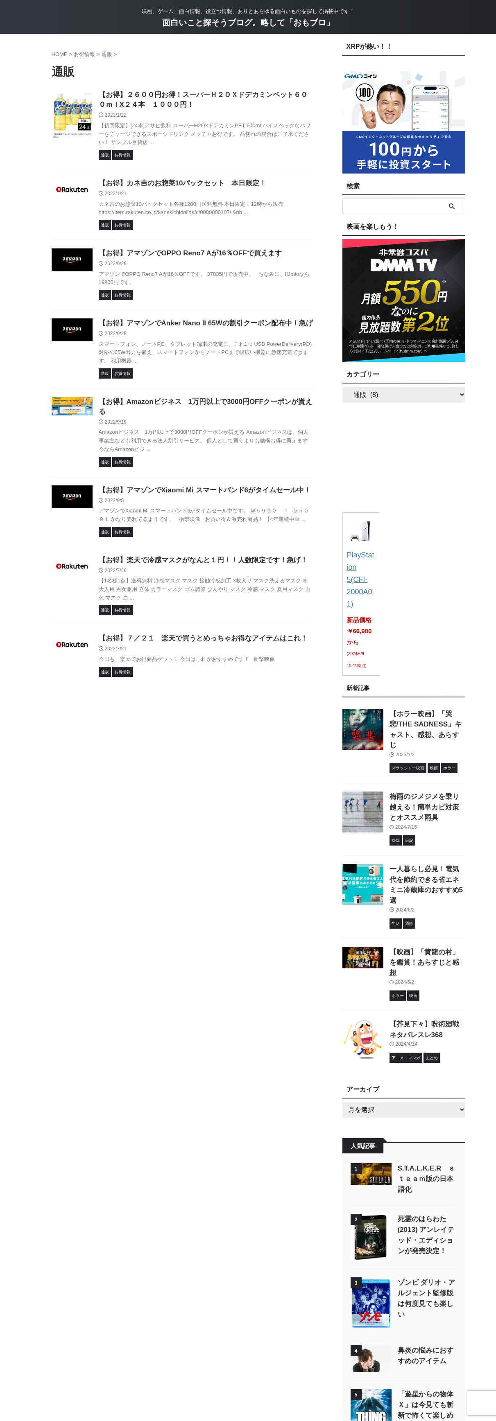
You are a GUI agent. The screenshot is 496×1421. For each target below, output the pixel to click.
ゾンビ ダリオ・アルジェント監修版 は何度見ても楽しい (426, 1205)
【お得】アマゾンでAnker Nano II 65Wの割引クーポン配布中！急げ (199, 326)
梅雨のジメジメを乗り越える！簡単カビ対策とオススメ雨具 (427, 761)
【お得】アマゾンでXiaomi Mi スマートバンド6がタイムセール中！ (199, 485)
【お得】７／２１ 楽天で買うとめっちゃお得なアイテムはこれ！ (197, 635)
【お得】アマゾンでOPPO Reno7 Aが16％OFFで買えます (185, 256)
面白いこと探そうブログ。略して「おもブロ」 (248, 22)
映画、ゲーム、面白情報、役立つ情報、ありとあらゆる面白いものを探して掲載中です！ (248, 1383)
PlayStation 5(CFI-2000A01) (361, 564)
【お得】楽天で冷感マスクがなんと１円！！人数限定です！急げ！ (197, 556)
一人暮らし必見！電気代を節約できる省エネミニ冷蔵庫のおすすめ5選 (427, 830)
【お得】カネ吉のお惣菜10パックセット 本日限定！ (178, 185)
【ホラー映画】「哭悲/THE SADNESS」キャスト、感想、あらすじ (425, 693)
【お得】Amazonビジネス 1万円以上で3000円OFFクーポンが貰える (202, 406)
